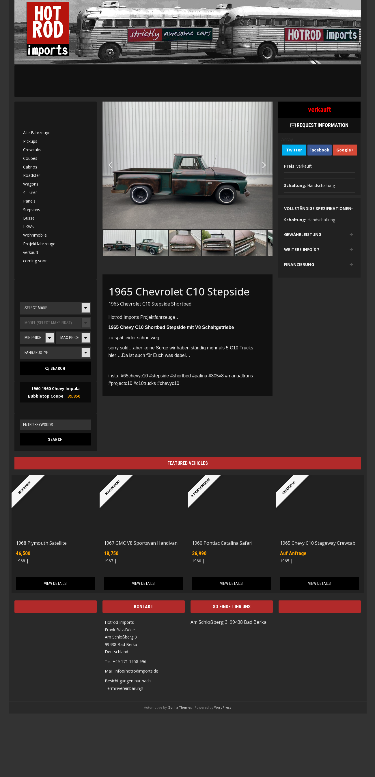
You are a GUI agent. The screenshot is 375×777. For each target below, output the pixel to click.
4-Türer (30, 192)
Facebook (319, 150)
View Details (55, 583)
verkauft (30, 252)
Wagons (30, 184)
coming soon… (37, 260)
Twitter (294, 150)
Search (55, 368)
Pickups (30, 141)
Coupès (30, 158)
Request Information (319, 125)
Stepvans (31, 209)
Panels (29, 201)
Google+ (345, 150)
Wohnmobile (35, 235)
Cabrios (30, 167)
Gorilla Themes (180, 707)
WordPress (222, 707)
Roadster (31, 175)
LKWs (28, 226)
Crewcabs (32, 149)
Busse (29, 218)
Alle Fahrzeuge (37, 132)
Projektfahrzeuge (39, 243)
